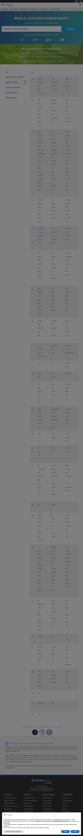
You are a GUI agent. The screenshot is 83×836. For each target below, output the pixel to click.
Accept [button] (75, 831)
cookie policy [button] (6, 823)
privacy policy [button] (57, 819)
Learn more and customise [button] (13, 831)
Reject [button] (65, 831)
